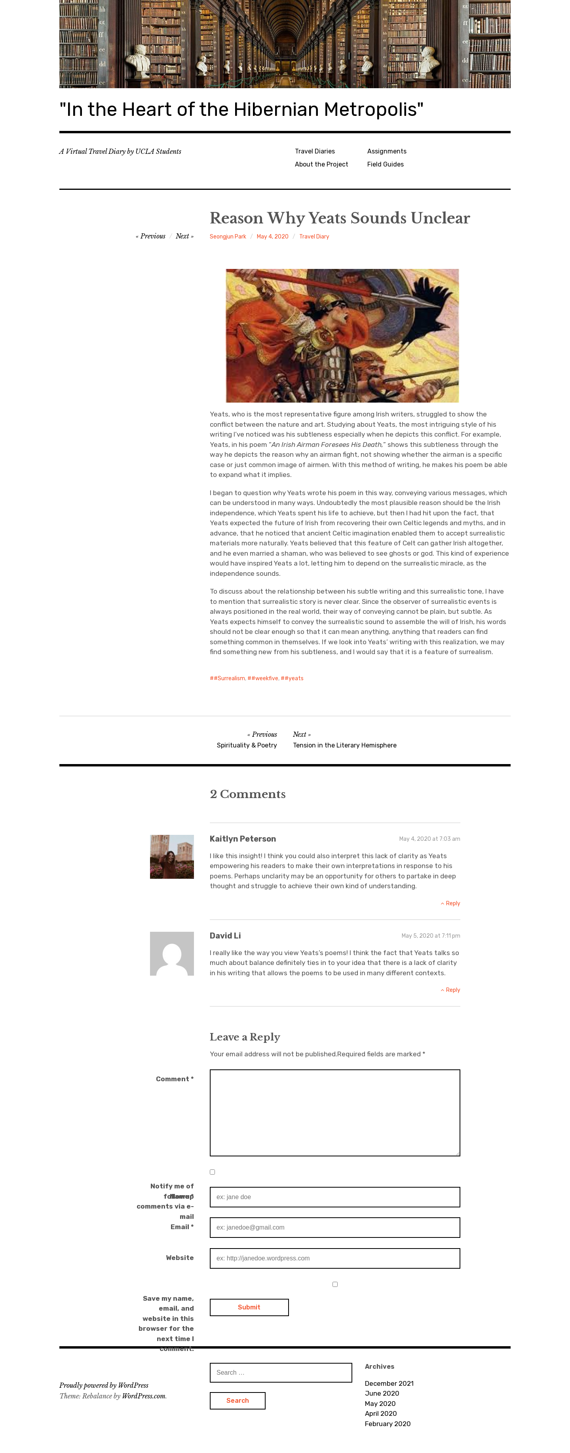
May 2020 (380, 1404)
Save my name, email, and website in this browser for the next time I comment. (166, 1323)
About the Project (321, 164)
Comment (175, 1079)
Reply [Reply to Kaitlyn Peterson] (453, 903)
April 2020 (381, 1413)
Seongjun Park (228, 236)
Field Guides (385, 164)
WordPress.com (143, 1396)
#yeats (294, 678)
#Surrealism (229, 678)
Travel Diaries (315, 151)
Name (182, 1196)
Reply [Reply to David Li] (453, 990)
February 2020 (388, 1424)
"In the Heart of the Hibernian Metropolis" (241, 109)
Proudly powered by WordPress (103, 1385)
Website (180, 1258)
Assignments (387, 151)
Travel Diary (314, 236)
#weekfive (264, 678)
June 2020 (382, 1393)
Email (182, 1227)
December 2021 (389, 1383)
